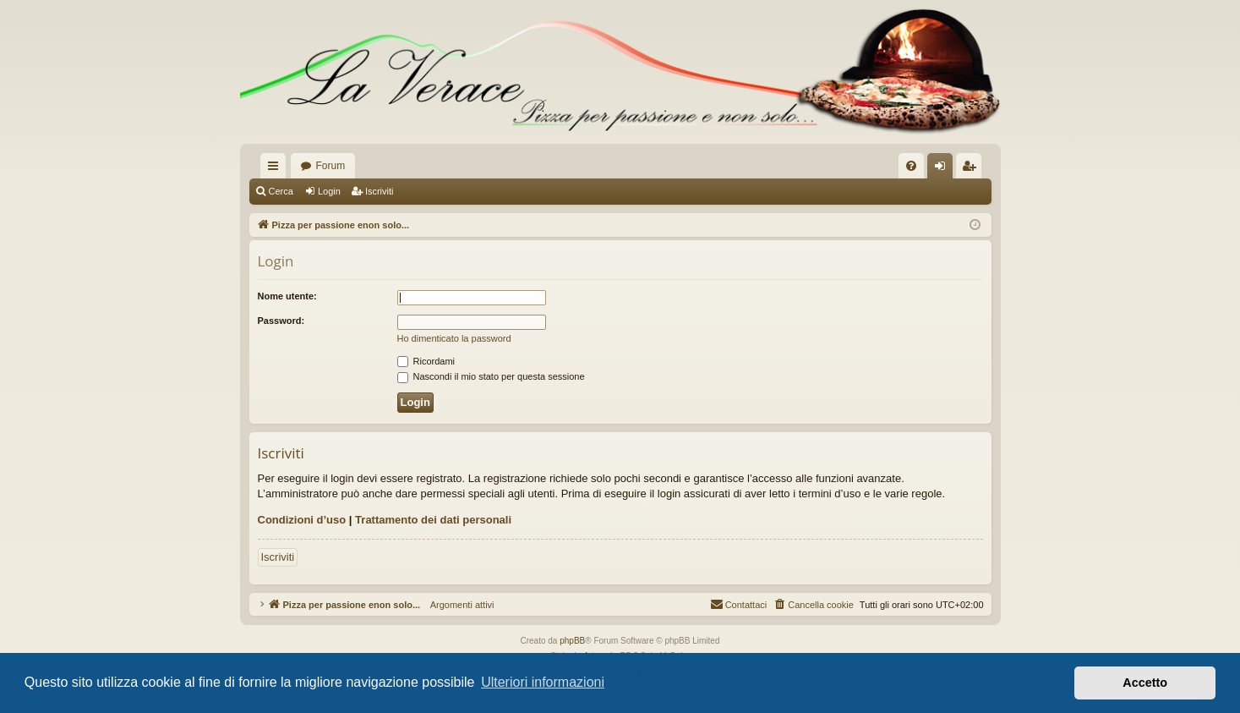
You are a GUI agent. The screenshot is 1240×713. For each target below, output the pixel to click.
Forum (331, 166)
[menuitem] (911, 165)
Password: (281, 320)
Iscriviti (379, 191)
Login (329, 191)
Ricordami (426, 361)
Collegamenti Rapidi (276, 169)
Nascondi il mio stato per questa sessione (491, 376)
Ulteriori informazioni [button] (542, 682)
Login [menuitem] (943, 169)
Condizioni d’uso (302, 519)
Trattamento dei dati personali (433, 519)
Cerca (281, 191)
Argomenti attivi (457, 605)
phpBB (572, 640)
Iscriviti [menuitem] (972, 169)
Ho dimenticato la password (454, 338)
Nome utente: (287, 296)
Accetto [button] (1145, 682)
